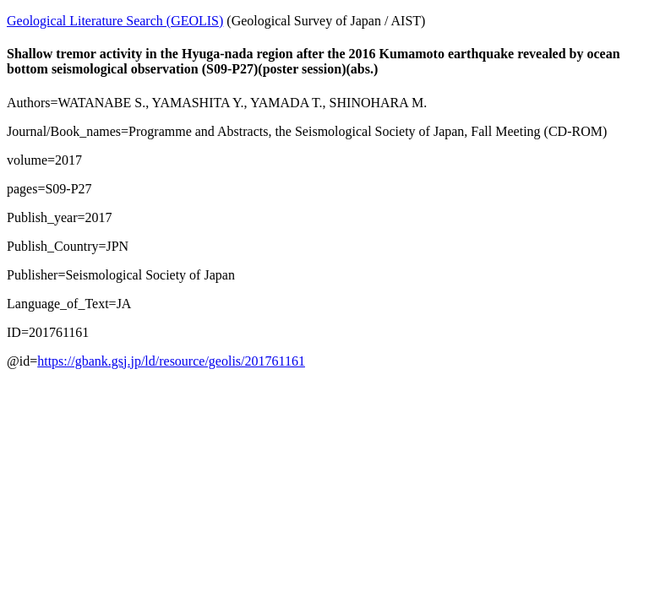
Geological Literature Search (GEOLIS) (115, 21)
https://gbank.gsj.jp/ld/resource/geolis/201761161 (171, 361)
